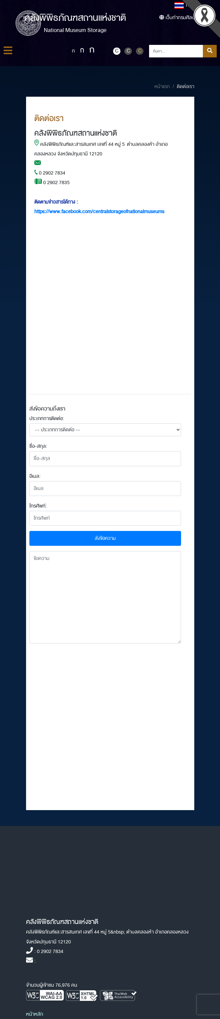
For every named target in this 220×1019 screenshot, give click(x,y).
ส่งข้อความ (105, 538)
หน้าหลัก (34, 1014)
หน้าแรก (162, 86)
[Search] (176, 51)
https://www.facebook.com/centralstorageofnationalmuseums (99, 211)
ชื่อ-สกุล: (38, 446)
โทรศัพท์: (38, 506)
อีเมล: (35, 476)
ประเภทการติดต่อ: (46, 418)
